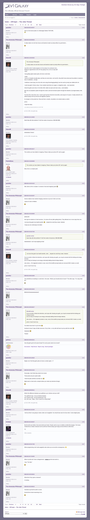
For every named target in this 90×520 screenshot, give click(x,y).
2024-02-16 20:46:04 (29, 474)
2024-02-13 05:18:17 (29, 149)
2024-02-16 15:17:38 (29, 444)
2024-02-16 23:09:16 (29, 486)
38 (36, 24)
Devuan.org (70, 4)
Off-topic (14, 22)
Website (9, 177)
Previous (11, 24)
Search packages (49, 346)
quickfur (8, 27)
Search (21, 14)
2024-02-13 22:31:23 (29, 183)
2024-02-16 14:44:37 (29, 421)
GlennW (8, 57)
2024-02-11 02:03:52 (29, 57)
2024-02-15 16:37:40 (29, 231)
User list (15, 14)
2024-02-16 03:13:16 (29, 370)
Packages (82, 4)
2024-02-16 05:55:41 (29, 390)
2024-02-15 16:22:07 (29, 195)
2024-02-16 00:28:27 (29, 307)
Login (34, 14)
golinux (8, 340)
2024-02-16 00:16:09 (29, 275)
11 (28, 24)
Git (75, 4)
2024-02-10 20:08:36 (29, 39)
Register (28, 14)
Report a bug (41, 346)
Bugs (78, 4)
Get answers (27, 346)
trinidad (8, 422)
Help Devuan (34, 346)
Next (40, 24)
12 (31, 24)
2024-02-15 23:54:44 (29, 249)
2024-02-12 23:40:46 (29, 129)
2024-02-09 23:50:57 (29, 27)
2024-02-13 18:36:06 (29, 161)
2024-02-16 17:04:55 (29, 456)
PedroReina (9, 161)
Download (64, 4)
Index (7, 14)
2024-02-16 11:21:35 (29, 409)
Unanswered (82, 17)
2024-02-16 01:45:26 (29, 357)
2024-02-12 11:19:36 (29, 117)
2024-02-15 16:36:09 (29, 213)
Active (76, 17)
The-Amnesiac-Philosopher (14, 39)
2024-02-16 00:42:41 (29, 339)
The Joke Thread (25, 22)
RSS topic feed (81, 512)
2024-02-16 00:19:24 (29, 289)
